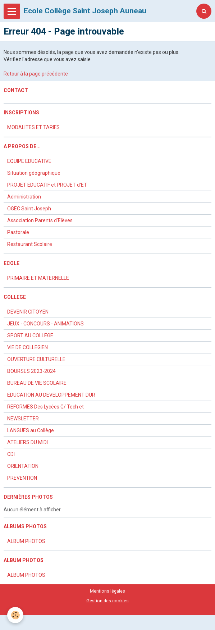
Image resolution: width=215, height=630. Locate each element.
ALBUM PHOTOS (26, 541)
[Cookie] (15, 615)
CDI (11, 454)
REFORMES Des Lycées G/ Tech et (45, 407)
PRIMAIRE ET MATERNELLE (38, 278)
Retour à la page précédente (36, 74)
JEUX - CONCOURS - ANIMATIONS (45, 324)
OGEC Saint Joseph (29, 208)
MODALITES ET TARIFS (33, 127)
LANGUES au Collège (30, 430)
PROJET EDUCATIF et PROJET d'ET (47, 185)
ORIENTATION (22, 466)
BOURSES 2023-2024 (31, 371)
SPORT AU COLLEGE (30, 335)
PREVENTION (22, 478)
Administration (24, 197)
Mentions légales (107, 591)
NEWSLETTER (23, 418)
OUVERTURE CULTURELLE (36, 359)
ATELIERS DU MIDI (27, 442)
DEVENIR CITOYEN (28, 312)
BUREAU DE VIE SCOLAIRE (37, 383)
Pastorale (18, 232)
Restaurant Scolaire (29, 244)
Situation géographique (33, 173)
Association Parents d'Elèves (40, 220)
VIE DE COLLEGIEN (27, 347)
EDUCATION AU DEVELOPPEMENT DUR (51, 395)
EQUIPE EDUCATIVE (29, 161)
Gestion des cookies (107, 600)
